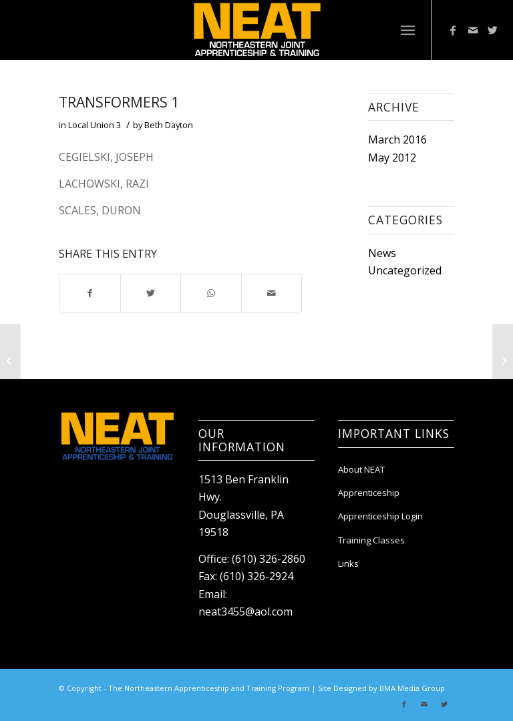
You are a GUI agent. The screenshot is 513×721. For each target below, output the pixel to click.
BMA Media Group (412, 688)
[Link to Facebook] (453, 30)
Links (348, 563)
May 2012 (392, 157)
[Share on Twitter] (150, 293)
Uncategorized (405, 270)
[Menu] (408, 30)
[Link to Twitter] (493, 30)
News (382, 253)
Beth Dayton (168, 125)
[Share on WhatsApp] (210, 293)
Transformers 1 (119, 102)
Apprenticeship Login (380, 516)
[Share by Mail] (271, 293)
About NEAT (361, 469)
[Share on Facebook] (89, 293)
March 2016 (397, 139)
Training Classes (371, 540)
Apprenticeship (368, 493)
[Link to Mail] (473, 30)
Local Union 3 (94, 125)
